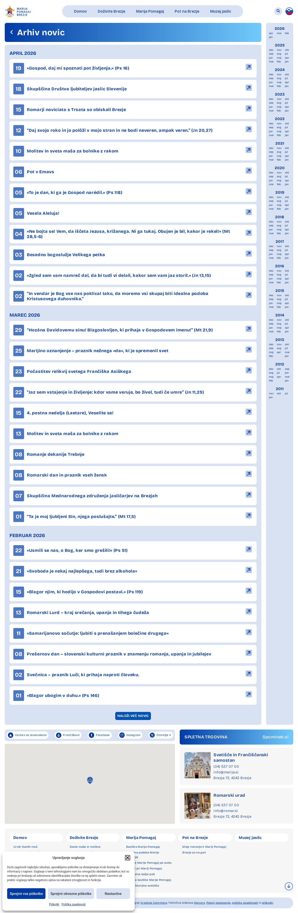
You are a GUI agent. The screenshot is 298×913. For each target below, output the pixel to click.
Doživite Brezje (84, 837)
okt (287, 49)
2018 (279, 217)
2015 (279, 290)
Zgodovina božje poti (140, 874)
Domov (20, 837)
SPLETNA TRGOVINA (205, 737)
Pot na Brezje (195, 837)
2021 (279, 143)
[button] (127, 857)
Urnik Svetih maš (25, 846)
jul (286, 53)
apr (271, 33)
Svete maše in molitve (85, 846)
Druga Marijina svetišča (142, 885)
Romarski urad (229, 795)
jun (271, 57)
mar (279, 33)
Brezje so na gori (194, 852)
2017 (280, 241)
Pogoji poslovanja (218, 902)
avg (279, 53)
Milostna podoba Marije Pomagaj (142, 855)
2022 (280, 119)
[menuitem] (289, 11)
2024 (280, 69)
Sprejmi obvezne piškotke (70, 894)
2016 (279, 266)
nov (279, 49)
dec (271, 49)
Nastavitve (113, 894)
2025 (280, 45)
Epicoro (199, 902)
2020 (280, 168)
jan (271, 37)
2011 (280, 388)
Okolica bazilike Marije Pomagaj (148, 880)
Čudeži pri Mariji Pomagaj (144, 868)
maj (279, 57)
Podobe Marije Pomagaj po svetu (149, 862)
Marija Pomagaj (141, 837)
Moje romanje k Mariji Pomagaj (204, 846)
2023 (280, 94)
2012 (279, 364)
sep (271, 53)
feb (287, 33)
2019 (279, 192)
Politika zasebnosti (74, 904)
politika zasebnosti (245, 902)
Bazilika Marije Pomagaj (143, 846)
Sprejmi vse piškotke (26, 894)
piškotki (267, 902)
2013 (279, 339)
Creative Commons (153, 902)
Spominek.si (275, 737)
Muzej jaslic (250, 837)
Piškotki (54, 904)
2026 (280, 28)
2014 (279, 315)
